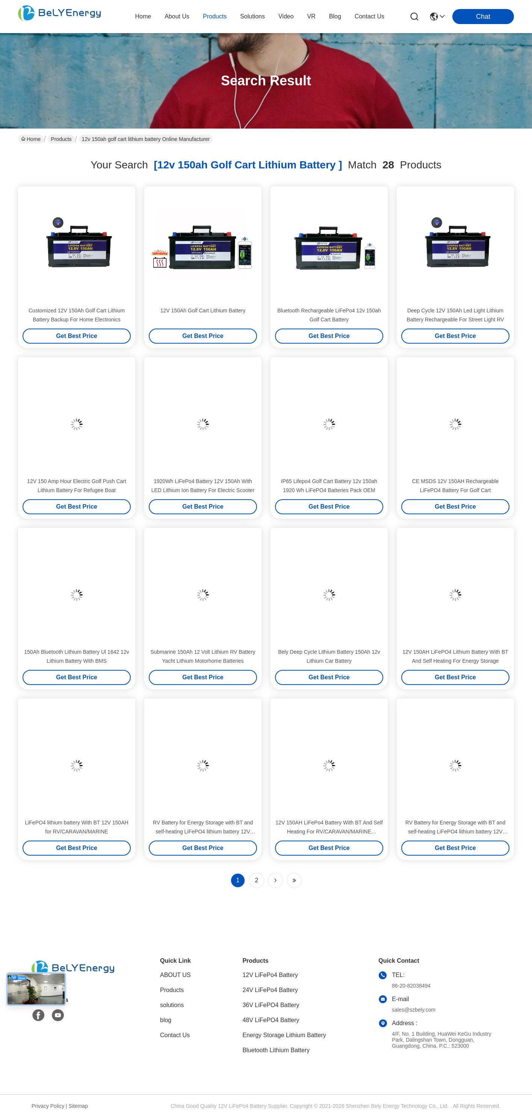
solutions (252, 16)
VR (311, 16)
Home (143, 16)
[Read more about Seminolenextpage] (275, 880)
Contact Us (175, 1035)
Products (61, 139)
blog (335, 16)
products (215, 16)
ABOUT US (175, 975)
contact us (369, 16)
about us (177, 16)
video (286, 16)
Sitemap (78, 1106)
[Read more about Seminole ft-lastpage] (294, 880)
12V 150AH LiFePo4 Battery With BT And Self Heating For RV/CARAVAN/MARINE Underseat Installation (328, 832)
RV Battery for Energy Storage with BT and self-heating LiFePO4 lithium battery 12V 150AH (203, 832)
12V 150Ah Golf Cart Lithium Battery (202, 311)
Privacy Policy (48, 1106)
